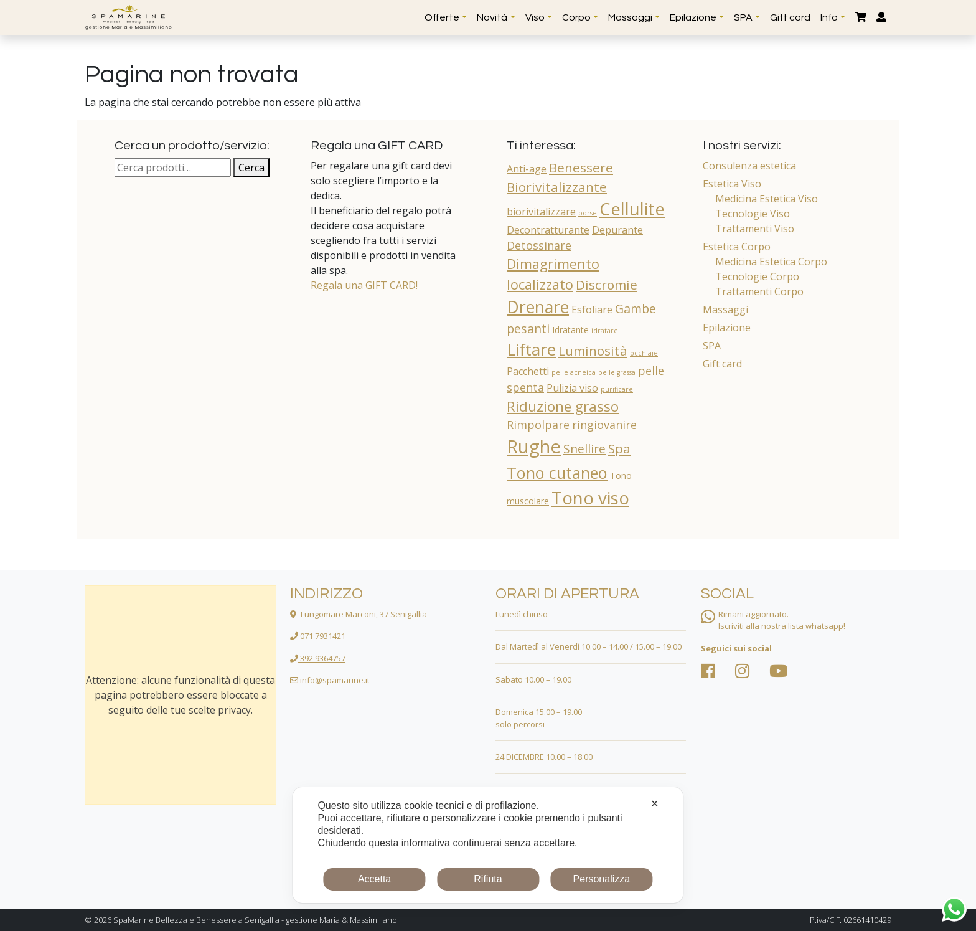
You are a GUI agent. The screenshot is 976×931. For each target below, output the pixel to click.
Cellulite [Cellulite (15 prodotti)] (632, 208)
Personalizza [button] (602, 879)
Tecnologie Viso (752, 213)
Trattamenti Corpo (759, 291)
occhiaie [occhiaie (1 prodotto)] (644, 353)
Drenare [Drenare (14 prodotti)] (538, 306)
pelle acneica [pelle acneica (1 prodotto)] (573, 372)
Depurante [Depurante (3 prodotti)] (617, 230)
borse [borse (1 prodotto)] (587, 213)
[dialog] (488, 845)
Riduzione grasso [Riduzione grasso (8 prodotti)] (563, 406)
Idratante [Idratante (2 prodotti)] (570, 330)
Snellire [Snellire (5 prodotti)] (584, 448)
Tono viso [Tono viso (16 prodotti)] (590, 497)
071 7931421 (317, 635)
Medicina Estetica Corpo (771, 261)
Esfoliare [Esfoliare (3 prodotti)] (591, 309)
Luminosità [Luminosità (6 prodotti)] (592, 350)
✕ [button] (654, 803)
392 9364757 (317, 658)
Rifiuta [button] (488, 879)
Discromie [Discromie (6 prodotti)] (606, 284)
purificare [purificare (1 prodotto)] (617, 389)
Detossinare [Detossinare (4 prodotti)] (539, 245)
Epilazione (727, 327)
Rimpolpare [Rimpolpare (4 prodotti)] (538, 424)
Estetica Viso (732, 184)
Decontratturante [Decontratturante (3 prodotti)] (548, 230)
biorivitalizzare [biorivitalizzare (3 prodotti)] (541, 212)
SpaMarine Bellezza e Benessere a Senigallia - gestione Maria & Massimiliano (255, 919)
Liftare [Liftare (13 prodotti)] (531, 349)
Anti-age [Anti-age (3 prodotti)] (527, 169)
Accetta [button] (374, 879)
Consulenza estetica (749, 165)
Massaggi (725, 309)
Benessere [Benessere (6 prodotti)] (581, 167)
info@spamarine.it (330, 680)
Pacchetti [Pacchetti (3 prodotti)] (528, 371)
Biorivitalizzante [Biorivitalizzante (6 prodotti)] (557, 187)
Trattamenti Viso (754, 228)
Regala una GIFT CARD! (364, 285)
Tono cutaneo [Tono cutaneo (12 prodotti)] (557, 472)
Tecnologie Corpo (757, 276)
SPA (712, 345)
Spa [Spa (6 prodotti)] (619, 448)
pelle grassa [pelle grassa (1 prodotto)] (617, 372)
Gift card (722, 364)
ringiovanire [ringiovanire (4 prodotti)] (604, 424)
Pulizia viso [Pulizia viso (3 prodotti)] (572, 388)
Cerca (251, 167)
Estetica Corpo (737, 246)
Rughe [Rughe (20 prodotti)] (534, 446)
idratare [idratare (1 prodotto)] (604, 330)
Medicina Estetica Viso (766, 199)
